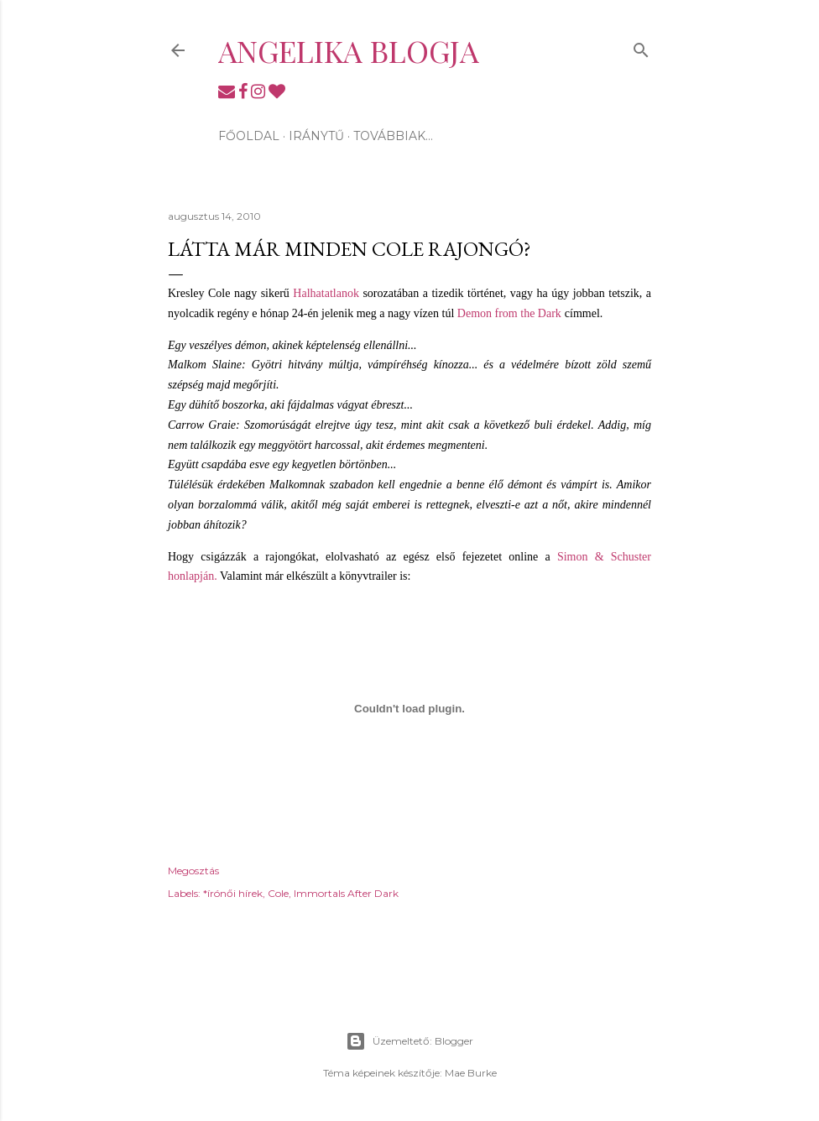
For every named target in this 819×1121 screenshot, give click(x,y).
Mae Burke (471, 1072)
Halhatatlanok (326, 293)
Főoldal (248, 135)
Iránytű (316, 135)
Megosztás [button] (193, 870)
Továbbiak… (393, 135)
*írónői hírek (233, 893)
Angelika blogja (348, 50)
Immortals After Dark (346, 893)
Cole (278, 893)
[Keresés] (641, 46)
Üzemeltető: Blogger (409, 1041)
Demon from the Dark (509, 313)
